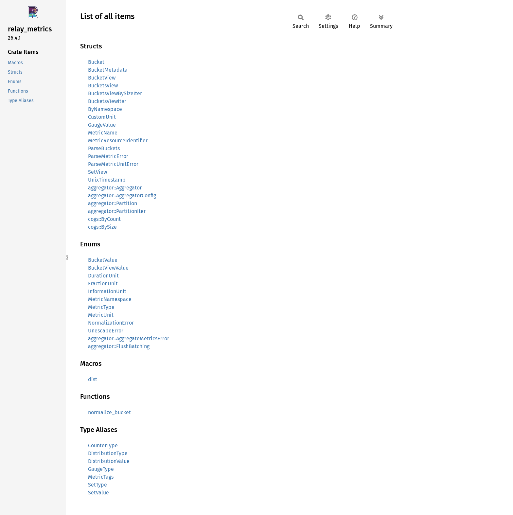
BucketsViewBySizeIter (115, 93)
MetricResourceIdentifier (118, 140)
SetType (97, 485)
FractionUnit (103, 283)
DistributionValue (109, 461)
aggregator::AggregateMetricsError (128, 338)
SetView (97, 172)
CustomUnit (102, 117)
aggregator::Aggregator (115, 188)
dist (92, 379)
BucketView (101, 78)
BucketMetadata (108, 70)
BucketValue (102, 260)
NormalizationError (111, 323)
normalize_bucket (109, 412)
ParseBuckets (104, 148)
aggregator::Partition (112, 203)
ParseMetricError (108, 156)
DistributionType (108, 453)
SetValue (98, 492)
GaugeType (101, 469)
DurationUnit (103, 276)
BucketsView (103, 85)
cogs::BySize (102, 227)
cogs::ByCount (104, 219)
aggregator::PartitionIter (117, 211)
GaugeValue (102, 125)
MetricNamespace (110, 299)
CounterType (103, 445)
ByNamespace (105, 109)
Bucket (96, 62)
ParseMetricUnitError (113, 164)
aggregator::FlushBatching (119, 346)
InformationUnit (107, 291)
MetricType (101, 307)
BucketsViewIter (107, 101)
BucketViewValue (108, 268)
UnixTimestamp (107, 180)
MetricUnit (101, 315)
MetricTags (101, 477)
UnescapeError (105, 331)
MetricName (102, 133)
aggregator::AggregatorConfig (122, 195)
